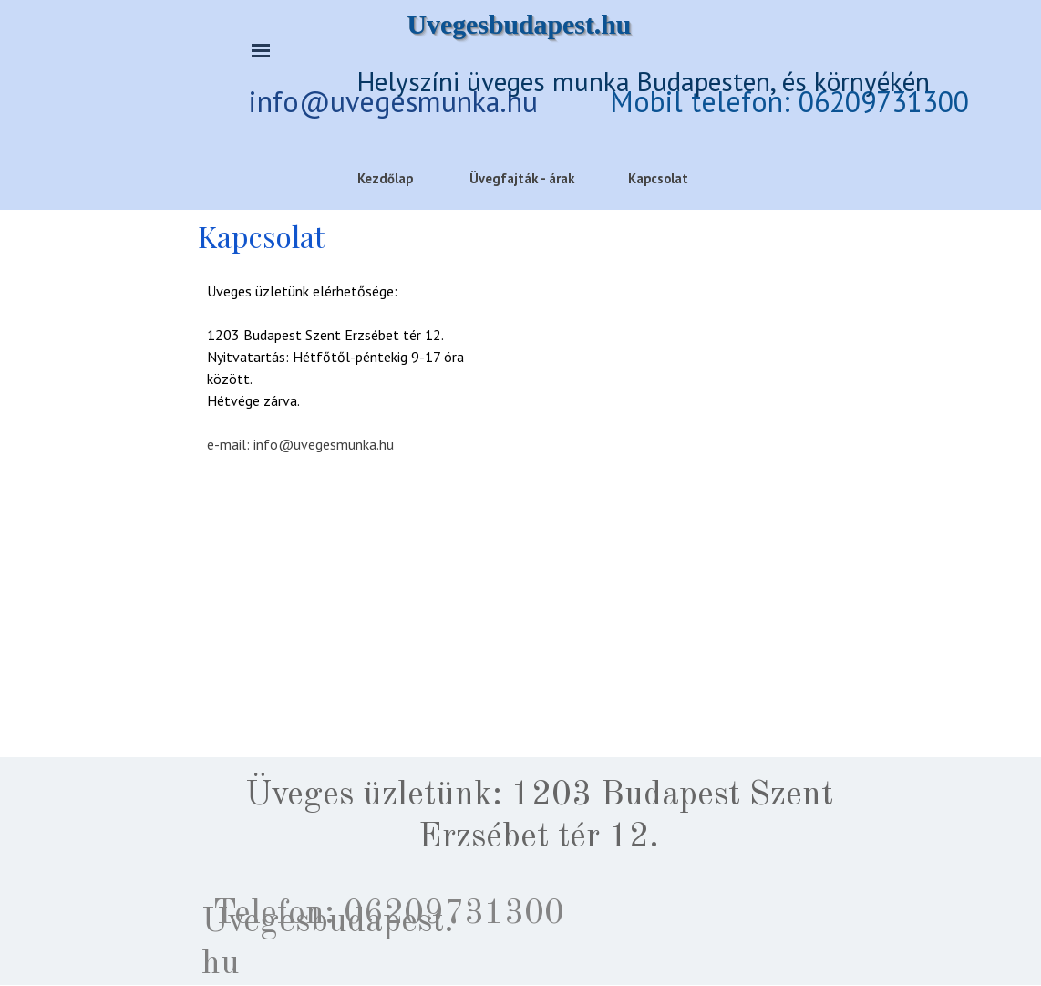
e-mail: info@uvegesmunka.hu (300, 444)
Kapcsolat (658, 178)
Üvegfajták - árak (521, 178)
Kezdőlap (385, 178)
